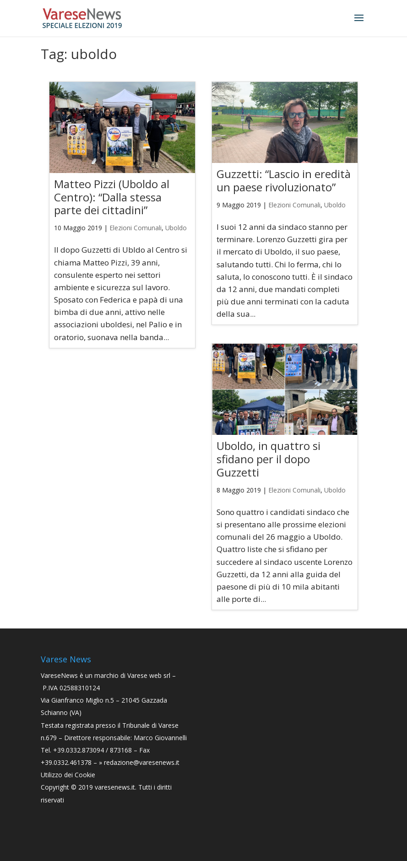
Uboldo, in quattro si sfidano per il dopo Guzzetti (268, 459)
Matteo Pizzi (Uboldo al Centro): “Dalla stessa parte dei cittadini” (111, 197)
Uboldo (176, 227)
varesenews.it (115, 787)
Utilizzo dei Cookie (68, 774)
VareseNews (59, 675)
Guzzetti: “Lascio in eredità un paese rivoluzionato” (284, 180)
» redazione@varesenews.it (139, 762)
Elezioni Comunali (135, 227)
